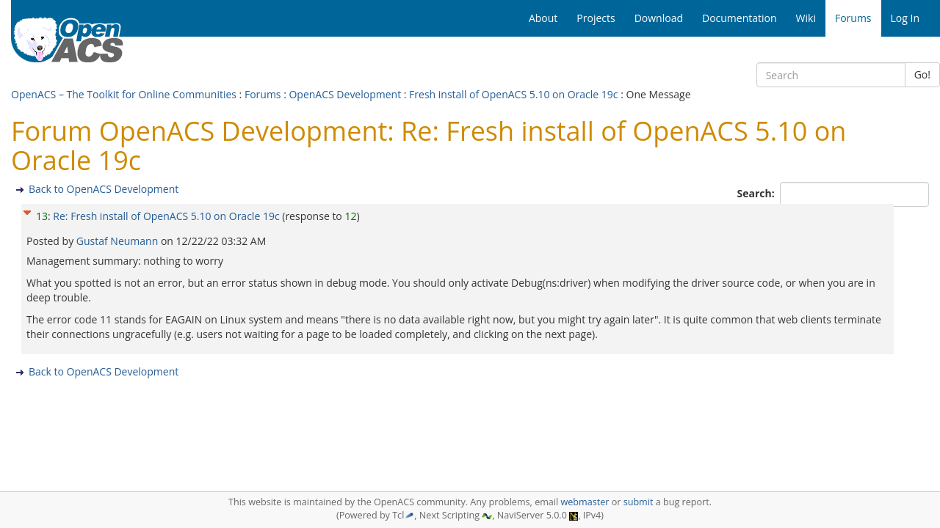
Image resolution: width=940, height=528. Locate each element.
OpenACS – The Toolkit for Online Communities (123, 94)
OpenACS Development (345, 94)
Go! (922, 74)
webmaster (584, 502)
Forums (263, 94)
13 (42, 216)
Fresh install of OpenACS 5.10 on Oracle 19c (513, 94)
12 (350, 216)
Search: (757, 193)
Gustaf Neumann (118, 241)
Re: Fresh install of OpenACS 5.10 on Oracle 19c (166, 216)
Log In (905, 18)
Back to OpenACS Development (103, 189)
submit (638, 502)
